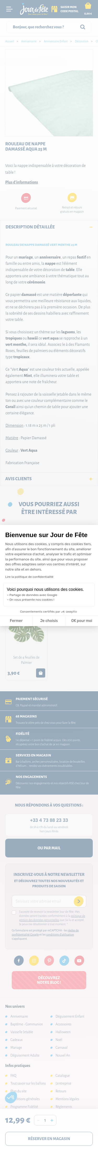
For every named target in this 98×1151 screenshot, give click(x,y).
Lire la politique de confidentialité (29, 577)
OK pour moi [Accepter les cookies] (81, 621)
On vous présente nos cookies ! (31, 599)
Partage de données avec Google (33, 595)
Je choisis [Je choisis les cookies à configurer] (49, 621)
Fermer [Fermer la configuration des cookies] (16, 621)
